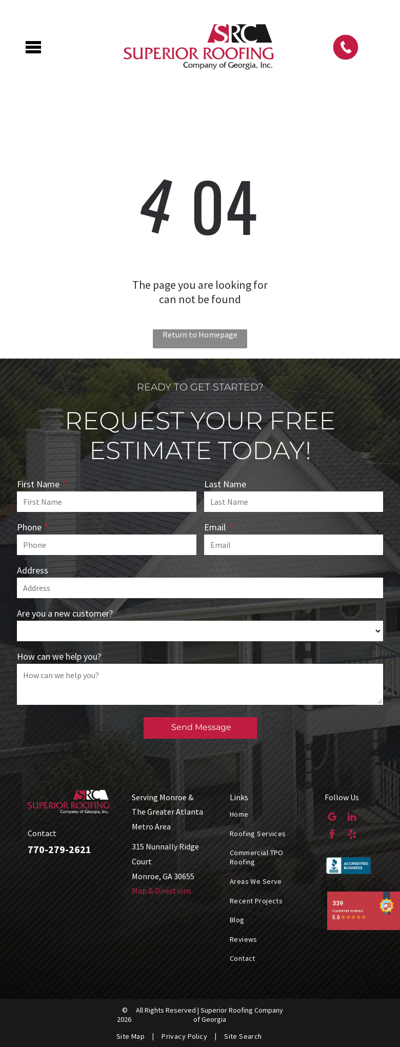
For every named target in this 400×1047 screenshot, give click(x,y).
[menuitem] (269, 814)
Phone (29, 527)
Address (32, 570)
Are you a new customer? (65, 613)
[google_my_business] (332, 818)
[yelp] (352, 835)
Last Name (225, 484)
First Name (38, 484)
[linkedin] (352, 818)
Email (215, 527)
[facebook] (332, 835)
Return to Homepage (200, 334)
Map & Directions (161, 890)
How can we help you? (59, 656)
